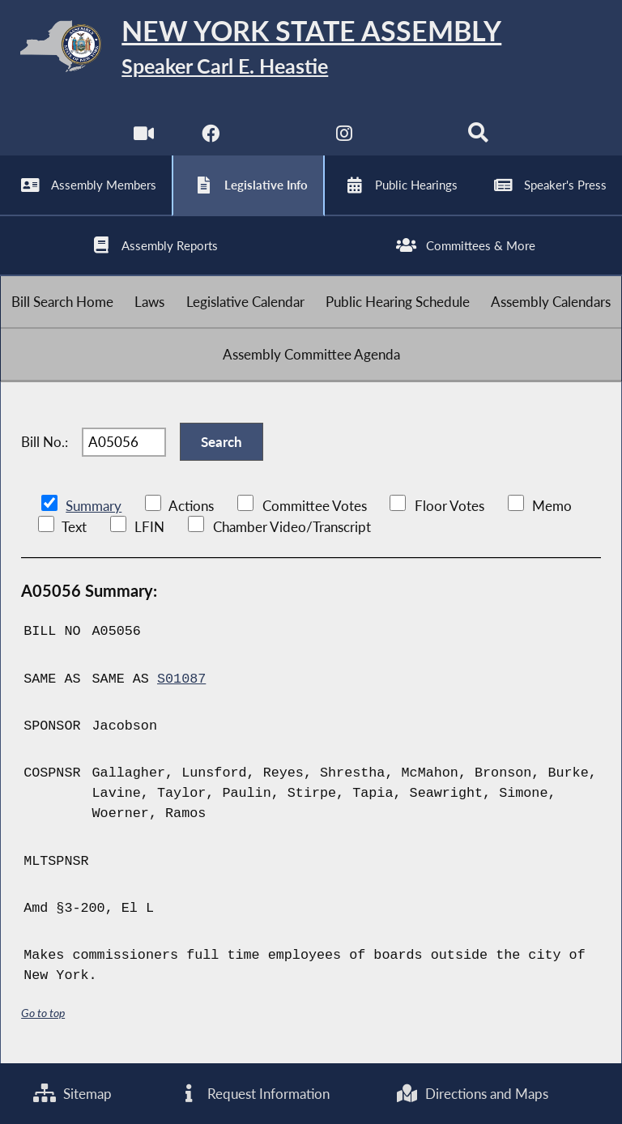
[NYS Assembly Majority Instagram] (344, 137)
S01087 (181, 679)
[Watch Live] (144, 137)
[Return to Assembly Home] (311, 49)
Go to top (43, 1013)
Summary (93, 505)
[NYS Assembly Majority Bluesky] (412, 137)
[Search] (478, 137)
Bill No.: (44, 441)
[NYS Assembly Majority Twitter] (277, 137)
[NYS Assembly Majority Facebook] (210, 137)
